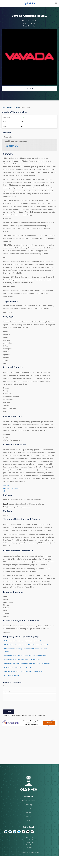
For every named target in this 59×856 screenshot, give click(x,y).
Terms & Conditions (29, 840)
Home (3, 107)
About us (29, 837)
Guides (28, 809)
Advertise (29, 845)
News (28, 820)
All (4, 491)
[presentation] (19, 705)
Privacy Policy (29, 847)
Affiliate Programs (13, 107)
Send (9, 712)
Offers (28, 812)
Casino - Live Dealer (11, 488)
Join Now (29, 88)
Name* (5, 686)
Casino (6, 485)
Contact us (29, 842)
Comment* (6, 692)
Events (28, 816)
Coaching (28, 805)
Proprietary (11, 145)
